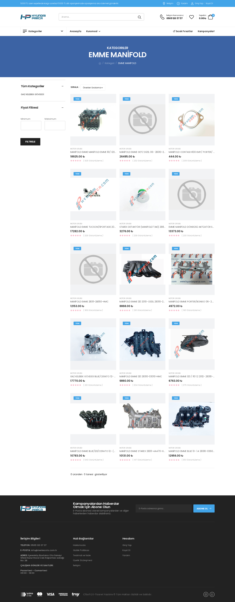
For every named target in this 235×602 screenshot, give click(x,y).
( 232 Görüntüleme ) (142, 161)
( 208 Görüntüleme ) (192, 161)
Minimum (25, 118)
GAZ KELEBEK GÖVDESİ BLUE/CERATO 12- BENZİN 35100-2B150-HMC (106, 376)
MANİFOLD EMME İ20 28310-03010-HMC (140, 376)
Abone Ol (204, 508)
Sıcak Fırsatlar (183, 31)
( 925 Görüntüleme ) (93, 161)
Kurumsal (91, 31)
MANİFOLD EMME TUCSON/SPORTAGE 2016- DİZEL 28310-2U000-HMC (107, 227)
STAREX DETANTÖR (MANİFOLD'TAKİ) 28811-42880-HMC (149, 227)
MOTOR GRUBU (76, 149)
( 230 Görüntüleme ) (192, 235)
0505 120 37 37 (39, 545)
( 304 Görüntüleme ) (142, 385)
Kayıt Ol (209, 3)
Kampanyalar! (206, 31)
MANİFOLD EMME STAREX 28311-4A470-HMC (143, 451)
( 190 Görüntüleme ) (191, 310)
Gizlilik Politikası (81, 550)
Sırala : (75, 87)
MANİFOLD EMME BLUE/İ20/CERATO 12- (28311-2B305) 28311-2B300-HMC (109, 451)
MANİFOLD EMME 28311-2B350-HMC (89, 301)
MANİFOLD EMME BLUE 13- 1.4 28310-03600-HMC (195, 451)
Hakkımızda (79, 545)
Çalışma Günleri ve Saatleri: (36, 565)
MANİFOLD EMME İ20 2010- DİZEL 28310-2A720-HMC (147, 301)
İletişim (168, 3)
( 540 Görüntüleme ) (93, 460)
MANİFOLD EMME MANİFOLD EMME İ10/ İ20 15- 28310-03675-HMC (105, 152)
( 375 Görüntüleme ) (192, 385)
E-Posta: (25, 550)
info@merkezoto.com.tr (44, 550)
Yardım (182, 3)
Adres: (24, 555)
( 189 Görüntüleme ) (93, 310)
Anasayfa (75, 31)
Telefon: (25, 545)
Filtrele (30, 141)
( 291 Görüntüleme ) (142, 310)
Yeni (77, 99)
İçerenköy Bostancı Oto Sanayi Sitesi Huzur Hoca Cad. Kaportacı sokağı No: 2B (42, 558)
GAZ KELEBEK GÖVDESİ (32, 94)
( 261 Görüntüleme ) (93, 385)
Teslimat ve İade (82, 555)
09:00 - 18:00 (33, 572)
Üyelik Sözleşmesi (82, 560)
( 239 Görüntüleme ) (142, 235)
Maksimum (50, 118)
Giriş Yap (197, 3)
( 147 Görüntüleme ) (142, 460)
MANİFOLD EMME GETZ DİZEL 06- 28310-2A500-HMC (147, 152)
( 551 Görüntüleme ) (191, 460)
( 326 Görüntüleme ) (93, 235)
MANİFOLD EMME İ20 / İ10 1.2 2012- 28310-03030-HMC (197, 376)
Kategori (109, 63)
